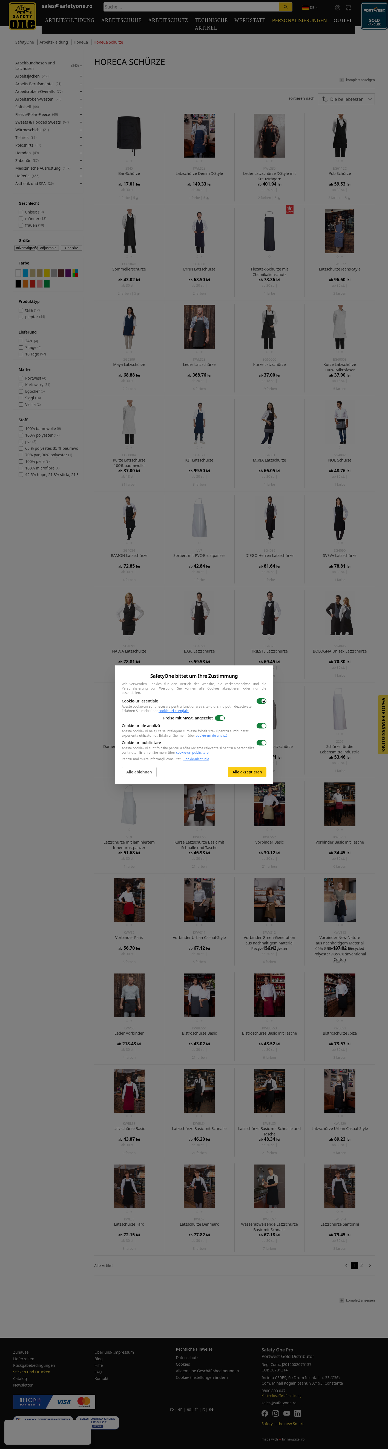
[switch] (261, 701)
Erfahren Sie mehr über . (156, 710)
